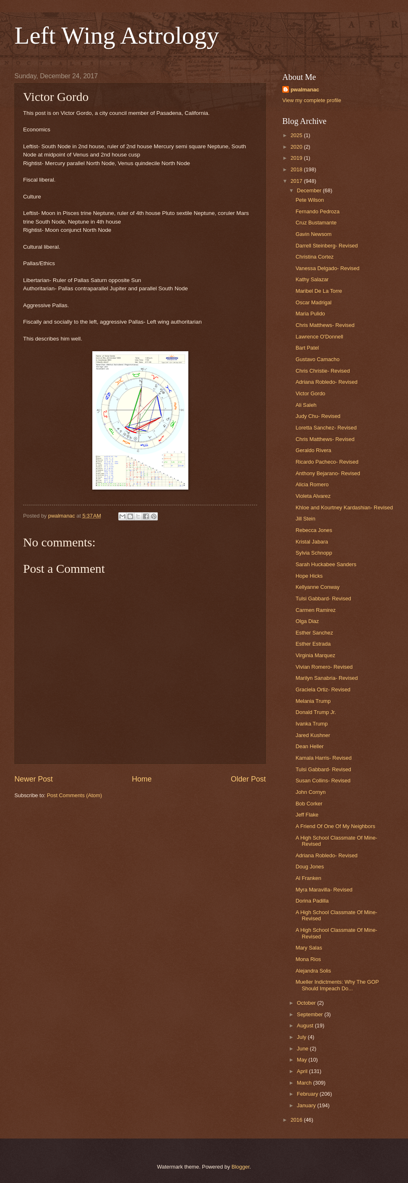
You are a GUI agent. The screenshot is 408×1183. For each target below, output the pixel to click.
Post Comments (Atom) (74, 795)
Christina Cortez (314, 257)
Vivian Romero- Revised (324, 667)
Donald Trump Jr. (315, 712)
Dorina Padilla (311, 901)
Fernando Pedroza (317, 211)
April (303, 1071)
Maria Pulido (310, 313)
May (302, 1060)
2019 (297, 158)
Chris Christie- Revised (322, 371)
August (306, 1025)
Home (142, 779)
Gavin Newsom (313, 234)
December (310, 190)
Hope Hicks (309, 576)
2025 (297, 135)
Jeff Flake (307, 815)
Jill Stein (305, 519)
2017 (297, 181)
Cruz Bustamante (315, 222)
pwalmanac (305, 89)
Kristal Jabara (311, 542)
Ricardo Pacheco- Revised (326, 462)
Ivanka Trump (311, 724)
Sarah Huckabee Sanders (325, 564)
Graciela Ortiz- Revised (322, 689)
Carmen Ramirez (315, 610)
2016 (297, 1120)
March (305, 1083)
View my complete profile (311, 100)
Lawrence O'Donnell (319, 337)
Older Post (248, 779)
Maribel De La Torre (318, 291)
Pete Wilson (309, 200)
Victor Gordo (310, 393)
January (307, 1105)
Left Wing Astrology (116, 35)
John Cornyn (310, 792)
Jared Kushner (312, 735)
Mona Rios (308, 959)
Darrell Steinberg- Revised (326, 246)
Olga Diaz (307, 621)
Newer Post (33, 779)
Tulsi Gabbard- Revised (323, 598)
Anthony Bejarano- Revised (327, 473)
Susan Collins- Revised (322, 780)
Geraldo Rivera (313, 450)
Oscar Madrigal (313, 302)
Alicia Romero (311, 484)
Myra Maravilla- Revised (323, 890)
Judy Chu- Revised (317, 416)
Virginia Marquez (315, 655)
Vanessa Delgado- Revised (327, 268)
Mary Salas (308, 948)
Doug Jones (309, 866)
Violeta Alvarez (313, 496)
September (310, 1014)
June (303, 1048)
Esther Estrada (313, 644)
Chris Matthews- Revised (324, 325)
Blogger (241, 1167)
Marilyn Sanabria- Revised (326, 678)
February (308, 1094)
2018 (297, 169)
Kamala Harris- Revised (323, 758)
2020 (297, 147)
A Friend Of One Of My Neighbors (335, 826)
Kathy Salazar (311, 279)
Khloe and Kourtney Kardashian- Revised (344, 507)
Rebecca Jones (313, 530)
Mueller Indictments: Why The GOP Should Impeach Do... (337, 985)
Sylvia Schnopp (313, 553)
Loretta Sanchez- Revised (325, 428)
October (307, 1003)
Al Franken (308, 878)
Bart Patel (307, 348)
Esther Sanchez (314, 633)
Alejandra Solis (313, 971)
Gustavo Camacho (317, 359)
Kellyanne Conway (317, 587)
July (302, 1037)
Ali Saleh (306, 405)
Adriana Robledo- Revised (326, 382)
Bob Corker (308, 803)
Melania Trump (313, 701)
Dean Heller (309, 746)
